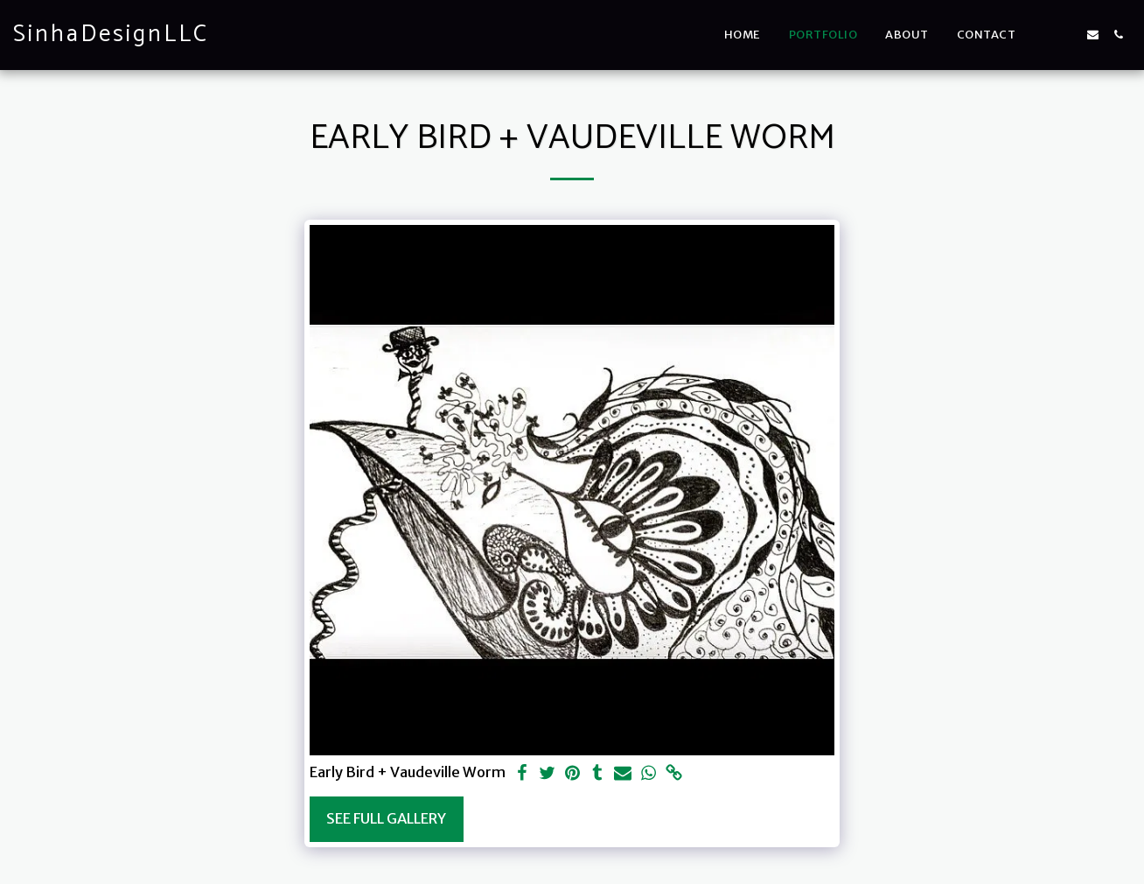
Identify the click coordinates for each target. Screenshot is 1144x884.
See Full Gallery (386, 819)
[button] (1042, 34)
